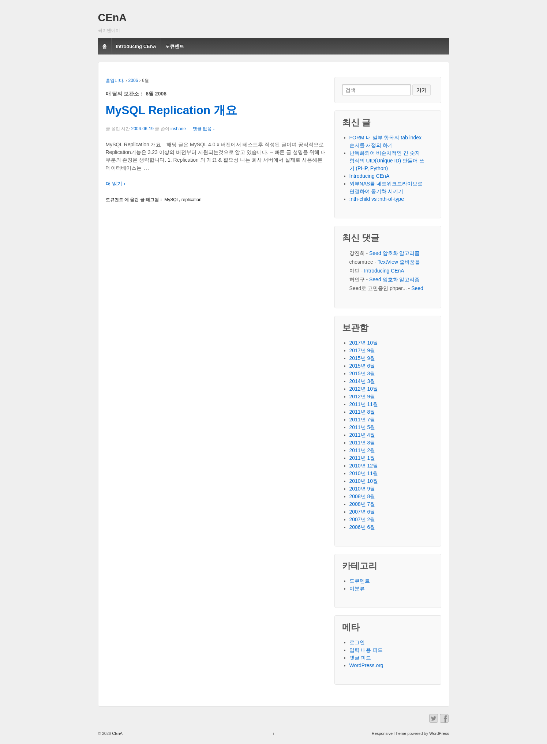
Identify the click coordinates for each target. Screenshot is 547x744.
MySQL (171, 199)
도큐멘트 (174, 46)
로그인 (357, 642)
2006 (133, 80)
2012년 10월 (363, 389)
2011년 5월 (362, 427)
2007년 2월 (362, 519)
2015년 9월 (362, 358)
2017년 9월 (362, 350)
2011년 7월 (362, 419)
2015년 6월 (362, 366)
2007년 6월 (362, 512)
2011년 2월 (362, 450)
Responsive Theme (389, 733)
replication (191, 199)
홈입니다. (115, 80)
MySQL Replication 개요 (171, 110)
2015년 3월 (362, 373)
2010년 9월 (362, 489)
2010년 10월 (363, 481)
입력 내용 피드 (366, 650)
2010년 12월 (363, 466)
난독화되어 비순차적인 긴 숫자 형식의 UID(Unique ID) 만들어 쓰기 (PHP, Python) (386, 160)
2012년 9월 (362, 396)
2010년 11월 (363, 473)
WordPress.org (366, 665)
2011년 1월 (362, 458)
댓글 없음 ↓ (204, 128)
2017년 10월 (363, 343)
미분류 (357, 588)
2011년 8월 (362, 412)
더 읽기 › (115, 184)
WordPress (439, 733)
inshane (178, 128)
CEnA (112, 17)
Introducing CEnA (136, 46)
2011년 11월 (363, 404)
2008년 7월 (362, 504)
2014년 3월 (362, 381)
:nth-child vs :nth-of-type (376, 199)
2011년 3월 (362, 443)
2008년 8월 (362, 496)
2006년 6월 (362, 527)
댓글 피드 (360, 658)
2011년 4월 (362, 435)
